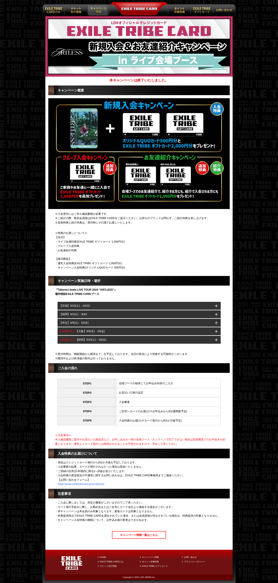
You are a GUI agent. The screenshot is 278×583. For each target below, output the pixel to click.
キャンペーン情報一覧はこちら (139, 534)
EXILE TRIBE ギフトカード (155, 566)
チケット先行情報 (108, 566)
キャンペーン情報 (150, 557)
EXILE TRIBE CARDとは (112, 561)
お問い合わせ (190, 557)
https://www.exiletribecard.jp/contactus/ (81, 484)
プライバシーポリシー (194, 561)
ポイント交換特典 (150, 561)
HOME (103, 557)
